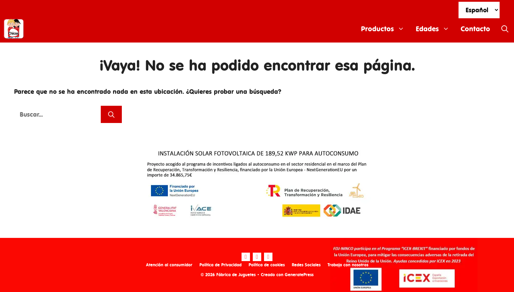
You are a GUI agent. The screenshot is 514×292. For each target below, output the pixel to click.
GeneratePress (299, 274)
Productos (385, 28)
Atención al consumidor (169, 264)
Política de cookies (267, 264)
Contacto (475, 28)
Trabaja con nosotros (348, 264)
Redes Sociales (306, 264)
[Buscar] (111, 114)
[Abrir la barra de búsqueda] (505, 28)
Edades (435, 28)
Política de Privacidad (220, 264)
